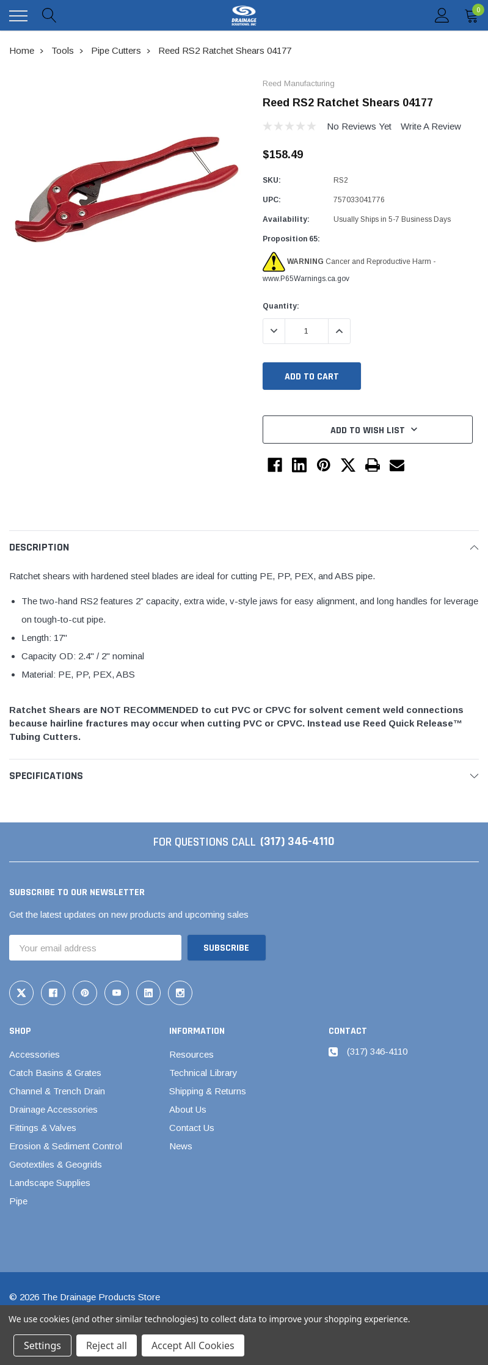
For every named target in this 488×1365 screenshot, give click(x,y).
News (180, 1145)
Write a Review (431, 126)
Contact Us (191, 1127)
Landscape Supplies (49, 1182)
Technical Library (203, 1072)
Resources (191, 1053)
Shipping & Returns (207, 1090)
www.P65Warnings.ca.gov (306, 278)
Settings (42, 1345)
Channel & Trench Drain (57, 1090)
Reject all (106, 1345)
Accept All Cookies (193, 1345)
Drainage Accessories (53, 1108)
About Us (187, 1108)
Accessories (34, 1053)
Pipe (18, 1200)
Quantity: (281, 306)
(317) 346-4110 (297, 842)
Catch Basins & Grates (55, 1072)
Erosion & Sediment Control (65, 1145)
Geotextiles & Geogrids (55, 1163)
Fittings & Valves (42, 1127)
